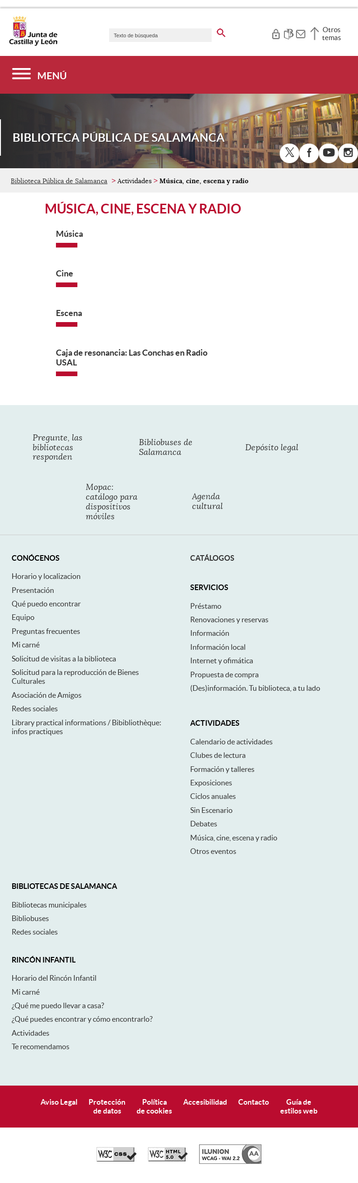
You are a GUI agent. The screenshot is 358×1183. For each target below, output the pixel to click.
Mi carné (26, 644)
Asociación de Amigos (47, 695)
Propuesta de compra (224, 674)
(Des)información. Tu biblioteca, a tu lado (255, 688)
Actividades (30, 1033)
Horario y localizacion (46, 576)
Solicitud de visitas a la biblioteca (64, 658)
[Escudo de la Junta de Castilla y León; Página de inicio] (33, 43)
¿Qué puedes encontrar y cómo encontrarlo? (82, 1019)
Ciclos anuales (213, 796)
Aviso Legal (59, 1102)
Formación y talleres (222, 769)
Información (209, 633)
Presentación (33, 590)
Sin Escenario (211, 810)
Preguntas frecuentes (46, 631)
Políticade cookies (154, 1106)
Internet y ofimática (221, 660)
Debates (203, 823)
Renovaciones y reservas (229, 619)
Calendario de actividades (231, 741)
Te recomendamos (40, 1046)
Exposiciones (211, 782)
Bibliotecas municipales (49, 905)
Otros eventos (213, 851)
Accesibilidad (205, 1102)
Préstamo (205, 606)
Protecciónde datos (107, 1106)
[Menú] (39, 75)
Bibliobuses (30, 918)
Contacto (253, 1102)
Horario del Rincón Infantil (54, 978)
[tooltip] (276, 32)
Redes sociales (35, 708)
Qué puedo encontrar (46, 603)
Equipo (23, 617)
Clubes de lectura (218, 755)
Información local (218, 647)
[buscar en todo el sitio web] (221, 31)
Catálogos (212, 558)
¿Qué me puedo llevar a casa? (58, 1005)
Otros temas (331, 33)
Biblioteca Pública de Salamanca (59, 181)
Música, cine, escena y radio (233, 837)
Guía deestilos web (298, 1106)
